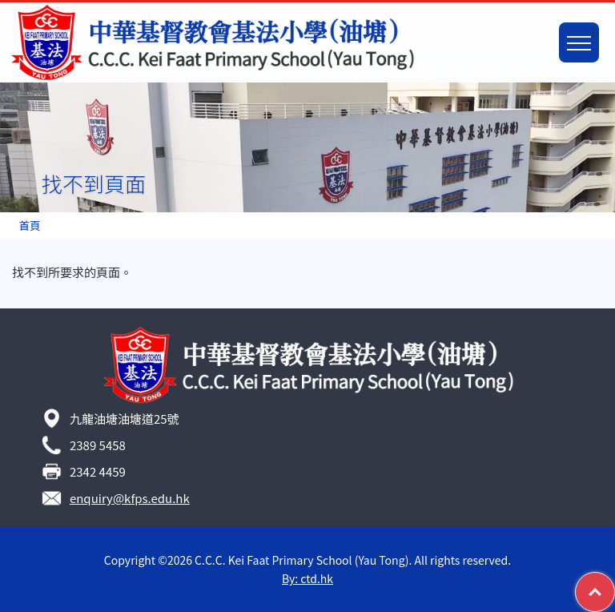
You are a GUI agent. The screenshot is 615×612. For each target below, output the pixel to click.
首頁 (29, 225)
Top (614, 582)
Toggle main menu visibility (583, 33)
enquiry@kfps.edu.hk (130, 497)
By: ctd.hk (307, 578)
